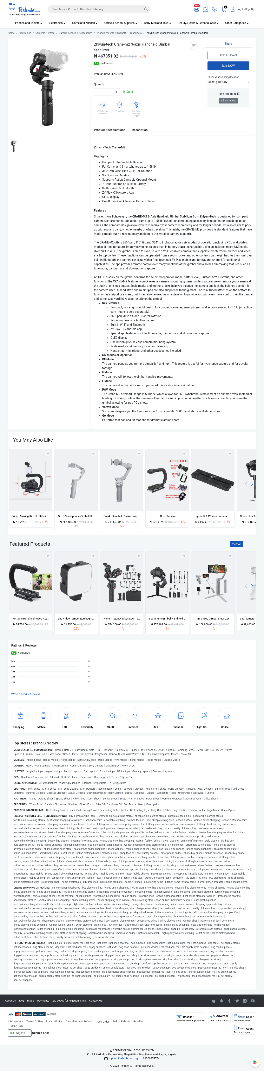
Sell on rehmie (228, 100)
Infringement (15, 1021)
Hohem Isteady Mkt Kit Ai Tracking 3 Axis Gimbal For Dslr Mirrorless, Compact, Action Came (122, 618)
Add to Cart (228, 55)
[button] (228, 82)
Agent (244, 1029)
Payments (43, 1000)
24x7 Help (17, 1025)
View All (236, 544)
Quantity (99, 84)
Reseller (138, 1021)
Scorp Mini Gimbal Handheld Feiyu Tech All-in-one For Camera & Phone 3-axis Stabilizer (167, 618)
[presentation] (246, 483)
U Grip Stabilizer (167, 516)
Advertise (219, 1018)
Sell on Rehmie (121, 1021)
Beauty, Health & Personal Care (198, 23)
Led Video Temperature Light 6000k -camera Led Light (76, 618)
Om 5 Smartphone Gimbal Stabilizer (76, 516)
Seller (243, 1018)
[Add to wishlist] (47, 556)
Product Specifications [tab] (109, 130)
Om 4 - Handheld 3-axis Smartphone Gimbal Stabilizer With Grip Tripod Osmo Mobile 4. (122, 516)
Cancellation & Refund (79, 1021)
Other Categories (237, 23)
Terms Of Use (34, 1021)
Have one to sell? (228, 93)
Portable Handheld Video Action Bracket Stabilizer (30, 618)
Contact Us (95, 1000)
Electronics (57, 23)
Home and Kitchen (85, 23)
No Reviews (107, 63)
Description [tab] (140, 130)
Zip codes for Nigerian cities (69, 1000)
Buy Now (228, 65)
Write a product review (25, 694)
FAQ (21, 1000)
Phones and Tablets (28, 23)
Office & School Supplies (120, 23)
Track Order (102, 1021)
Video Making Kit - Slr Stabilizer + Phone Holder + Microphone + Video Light (30, 516)
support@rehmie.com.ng (123, 1058)
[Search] (99, 9)
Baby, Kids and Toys (157, 23)
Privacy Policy (54, 1021)
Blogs (30, 1000)
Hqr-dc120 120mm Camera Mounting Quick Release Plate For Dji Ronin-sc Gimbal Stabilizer (212, 516)
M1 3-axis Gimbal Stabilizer (213, 618)
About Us (10, 1000)
